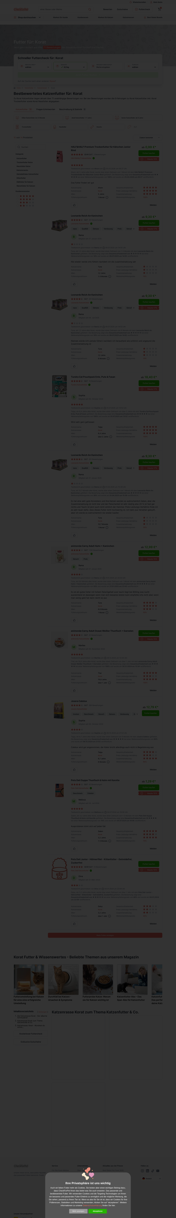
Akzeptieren (97, 1211)
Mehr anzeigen (78, 1211)
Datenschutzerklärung (92, 1205)
